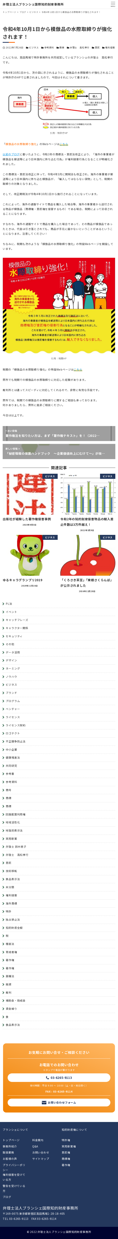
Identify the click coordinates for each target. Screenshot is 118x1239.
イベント (11, 612)
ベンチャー (13, 709)
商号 (8, 790)
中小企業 (11, 749)
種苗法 (10, 944)
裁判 (8, 992)
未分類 (10, 887)
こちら (64, 144)
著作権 (10, 960)
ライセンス (13, 717)
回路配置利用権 (16, 814)
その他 (10, 644)
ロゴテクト (13, 733)
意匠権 (66, 1152)
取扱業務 (8, 1152)
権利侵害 (110, 47)
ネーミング (13, 668)
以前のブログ (11, 154)
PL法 (9, 604)
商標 (61, 47)
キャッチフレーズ (17, 620)
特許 (8, 911)
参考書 (10, 774)
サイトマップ (40, 1159)
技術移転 (11, 871)
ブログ (7, 1197)
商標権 (66, 1159)
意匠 (97, 47)
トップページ (11, 1140)
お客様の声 (10, 1159)
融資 (8, 984)
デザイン (11, 660)
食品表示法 (13, 1025)
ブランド (11, 693)
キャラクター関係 (17, 628)
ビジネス (34, 47)
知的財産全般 (14, 928)
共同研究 (11, 766)
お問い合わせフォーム (62, 1102)
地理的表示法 (14, 830)
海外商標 (11, 903)
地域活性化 (13, 822)
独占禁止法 (13, 919)
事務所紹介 (10, 1146)
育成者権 (11, 952)
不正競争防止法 (16, 741)
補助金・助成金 (16, 1000)
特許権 (66, 1140)
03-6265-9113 (61, 1077)
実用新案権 (69, 1146)
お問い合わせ (40, 1152)
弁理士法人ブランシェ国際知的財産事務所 (33, 4)
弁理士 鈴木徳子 (16, 846)
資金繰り (11, 1008)
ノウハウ (11, 676)
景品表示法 (13, 879)
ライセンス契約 (16, 725)
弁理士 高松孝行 (79, 47)
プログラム (13, 701)
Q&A (35, 1146)
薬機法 (10, 976)
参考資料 (49, 47)
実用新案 (11, 838)
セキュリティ (14, 636)
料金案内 (38, 1140)
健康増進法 (13, 757)
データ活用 (13, 652)
